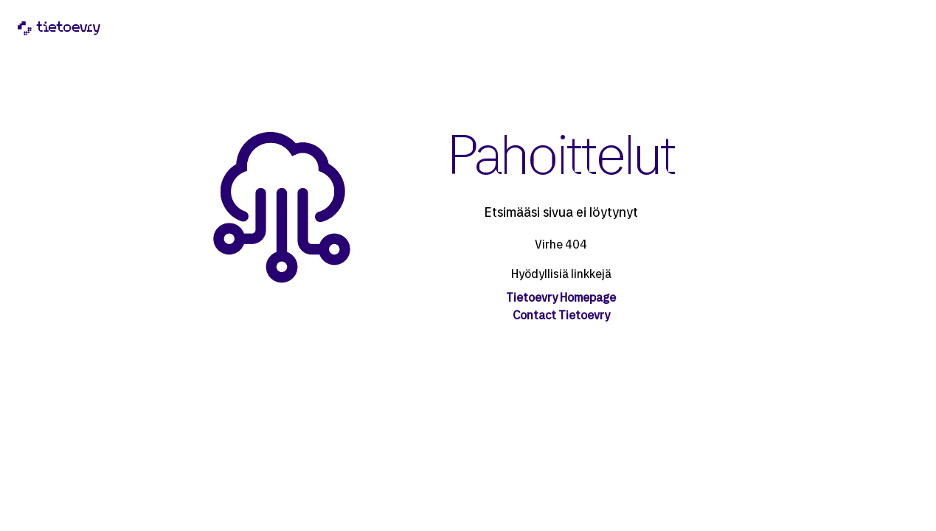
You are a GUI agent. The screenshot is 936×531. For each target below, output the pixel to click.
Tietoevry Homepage (561, 299)
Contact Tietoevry (561, 316)
